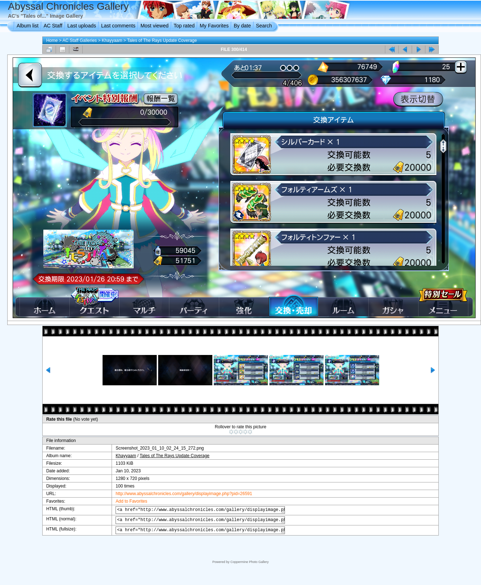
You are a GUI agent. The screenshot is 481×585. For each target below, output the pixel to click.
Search (264, 26)
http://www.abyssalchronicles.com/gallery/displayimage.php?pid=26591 (178, 493)
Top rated (184, 26)
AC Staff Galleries (79, 40)
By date (242, 26)
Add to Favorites (126, 501)
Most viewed (154, 26)
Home (52, 40)
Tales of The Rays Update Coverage (162, 40)
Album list (28, 26)
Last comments (118, 26)
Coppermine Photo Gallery (249, 562)
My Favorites (214, 26)
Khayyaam (112, 40)
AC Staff (53, 26)
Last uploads (82, 26)
